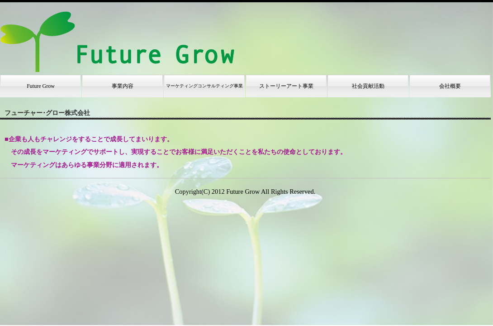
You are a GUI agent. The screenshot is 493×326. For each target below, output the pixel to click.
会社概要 (450, 86)
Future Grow (41, 86)
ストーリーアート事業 (286, 86)
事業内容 (122, 86)
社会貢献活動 (368, 86)
